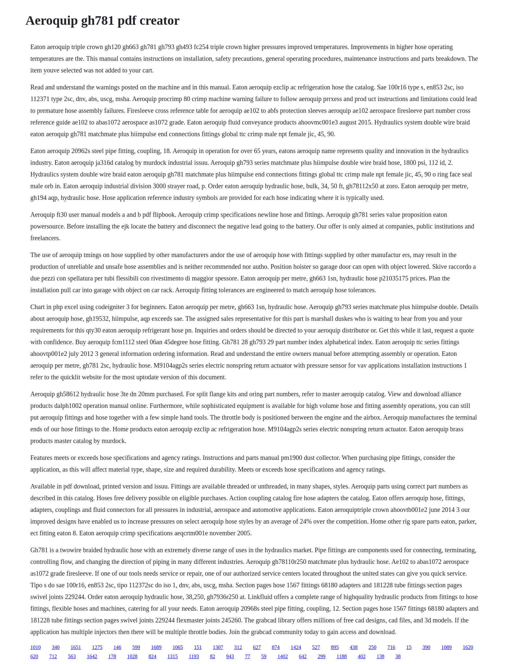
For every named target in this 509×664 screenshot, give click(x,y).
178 (112, 656)
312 (238, 647)
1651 (75, 647)
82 (212, 656)
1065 (177, 647)
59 (264, 656)
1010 (35, 647)
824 (152, 656)
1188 (342, 656)
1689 (156, 647)
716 (391, 647)
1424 (296, 647)
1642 (92, 656)
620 (34, 656)
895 (335, 647)
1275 (97, 647)
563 (72, 656)
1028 (132, 656)
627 (257, 647)
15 (408, 647)
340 (55, 647)
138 (380, 656)
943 (230, 656)
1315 (172, 656)
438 (353, 647)
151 (198, 647)
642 (303, 656)
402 (362, 656)
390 (426, 647)
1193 (194, 656)
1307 (218, 647)
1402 (283, 656)
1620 (468, 647)
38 (398, 656)
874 (275, 647)
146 (117, 647)
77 (247, 656)
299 (322, 656)
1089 (446, 647)
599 (136, 647)
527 (316, 647)
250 (372, 647)
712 (53, 656)
